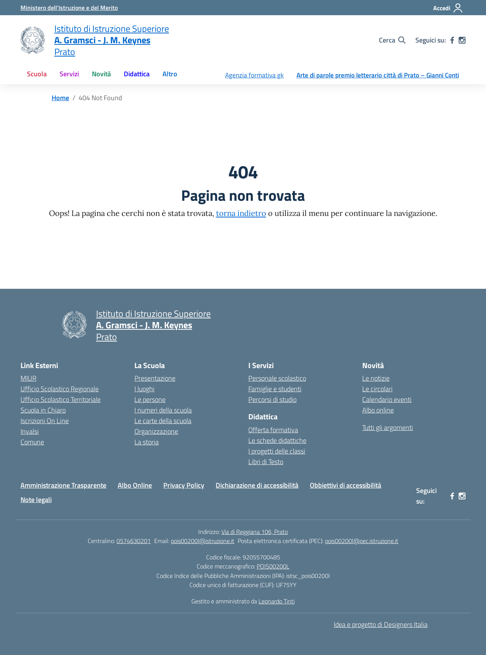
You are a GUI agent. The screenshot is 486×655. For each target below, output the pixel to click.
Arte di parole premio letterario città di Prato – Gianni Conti (378, 75)
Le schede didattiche (277, 440)
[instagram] (462, 40)
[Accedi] (448, 8)
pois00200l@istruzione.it (202, 540)
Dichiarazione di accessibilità (257, 485)
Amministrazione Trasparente (63, 485)
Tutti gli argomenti (387, 427)
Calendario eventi (387, 399)
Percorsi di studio (272, 399)
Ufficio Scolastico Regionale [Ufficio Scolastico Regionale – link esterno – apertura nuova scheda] (60, 389)
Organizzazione (156, 431)
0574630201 (134, 540)
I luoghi (144, 389)
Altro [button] (170, 74)
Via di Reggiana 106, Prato (254, 531)
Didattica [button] (137, 74)
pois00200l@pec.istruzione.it (361, 540)
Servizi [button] (69, 74)
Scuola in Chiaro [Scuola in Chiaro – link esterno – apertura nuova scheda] (43, 410)
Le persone (150, 399)
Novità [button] (101, 74)
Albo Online (135, 485)
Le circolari (377, 389)
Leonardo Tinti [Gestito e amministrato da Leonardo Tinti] (277, 601)
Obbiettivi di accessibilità (345, 485)
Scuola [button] (37, 74)
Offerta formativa (273, 430)
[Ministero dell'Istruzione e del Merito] (69, 7)
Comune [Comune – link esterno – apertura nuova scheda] (32, 442)
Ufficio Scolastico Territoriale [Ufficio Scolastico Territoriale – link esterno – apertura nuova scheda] (61, 399)
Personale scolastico (277, 378)
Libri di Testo (265, 462)
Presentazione (154, 378)
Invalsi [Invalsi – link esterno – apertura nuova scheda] (30, 431)
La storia (146, 442)
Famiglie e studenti (274, 389)
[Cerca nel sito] (392, 40)
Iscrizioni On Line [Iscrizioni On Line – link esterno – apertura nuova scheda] (45, 421)
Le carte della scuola (162, 421)
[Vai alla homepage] (33, 40)
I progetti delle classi (276, 451)
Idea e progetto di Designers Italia (381, 624)
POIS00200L (273, 566)
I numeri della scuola (163, 410)
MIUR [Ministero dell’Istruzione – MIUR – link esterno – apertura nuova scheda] (28, 378)
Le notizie (376, 378)
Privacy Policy (183, 485)
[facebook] (452, 40)
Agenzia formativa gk (254, 75)
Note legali (36, 499)
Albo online (378, 410)
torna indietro (241, 213)
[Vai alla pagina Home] (60, 98)
